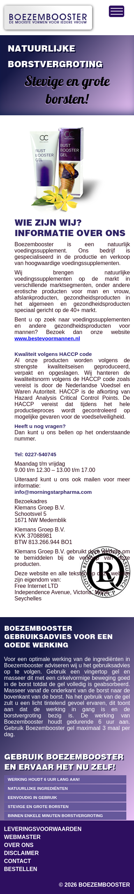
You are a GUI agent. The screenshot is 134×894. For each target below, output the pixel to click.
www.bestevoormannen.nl (47, 338)
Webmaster (22, 837)
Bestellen (20, 869)
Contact (17, 861)
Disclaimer (21, 853)
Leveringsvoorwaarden (43, 829)
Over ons (19, 845)
